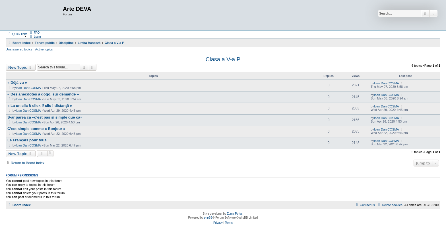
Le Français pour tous (27, 140)
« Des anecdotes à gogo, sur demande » (43, 94)
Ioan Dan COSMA (28, 87)
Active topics (44, 49)
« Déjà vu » (17, 82)
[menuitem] (34, 32)
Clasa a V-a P (223, 59)
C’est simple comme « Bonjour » (36, 129)
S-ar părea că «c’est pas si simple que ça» (44, 117)
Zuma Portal (234, 213)
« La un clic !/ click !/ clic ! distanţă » (39, 105)
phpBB (208, 217)
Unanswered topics (19, 49)
